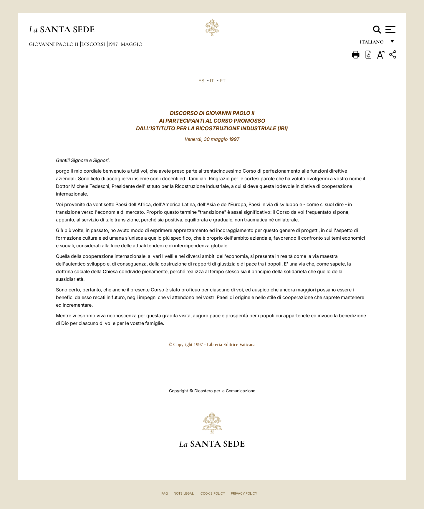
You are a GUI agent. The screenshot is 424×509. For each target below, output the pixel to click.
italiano (373, 43)
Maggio (132, 44)
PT (223, 81)
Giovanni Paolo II (54, 44)
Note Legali (184, 493)
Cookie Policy (213, 493)
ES (201, 81)
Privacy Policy (244, 493)
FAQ (164, 493)
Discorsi (93, 44)
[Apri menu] (389, 29)
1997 (113, 44)
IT (212, 81)
